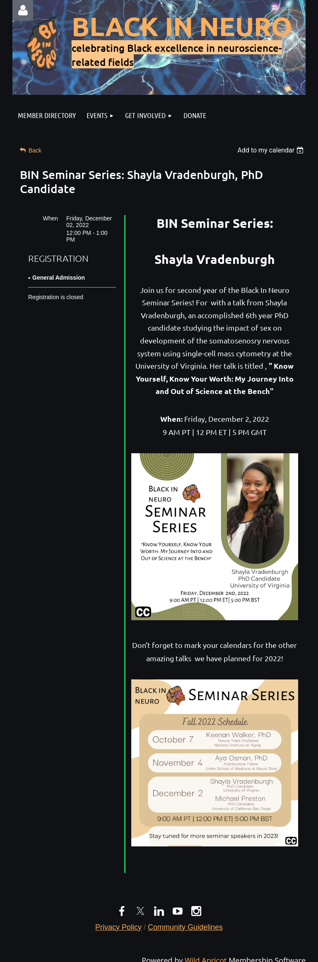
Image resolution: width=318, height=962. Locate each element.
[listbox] (271, 150)
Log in (22, 10)
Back (35, 150)
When (50, 218)
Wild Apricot (206, 954)
